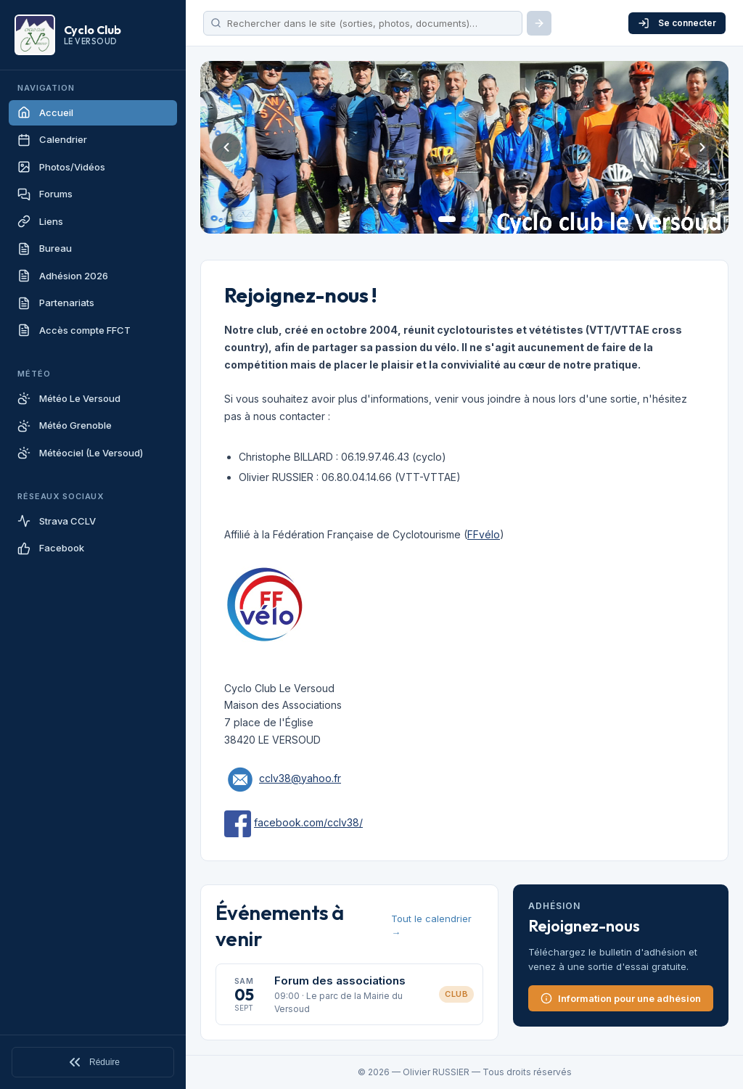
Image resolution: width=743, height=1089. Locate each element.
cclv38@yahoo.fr (300, 778)
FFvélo (483, 534)
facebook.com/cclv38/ (308, 822)
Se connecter (677, 23)
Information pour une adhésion (621, 998)
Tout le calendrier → (431, 926)
